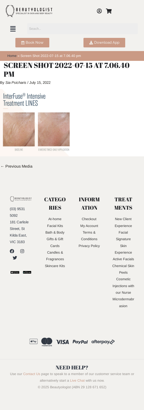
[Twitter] (15, 258)
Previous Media (16, 166)
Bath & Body (55, 232)
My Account (89, 225)
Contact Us (31, 386)
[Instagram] (22, 251)
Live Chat (77, 393)
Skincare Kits (55, 265)
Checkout (89, 219)
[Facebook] (12, 251)
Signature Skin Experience (123, 245)
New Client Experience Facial (123, 225)
